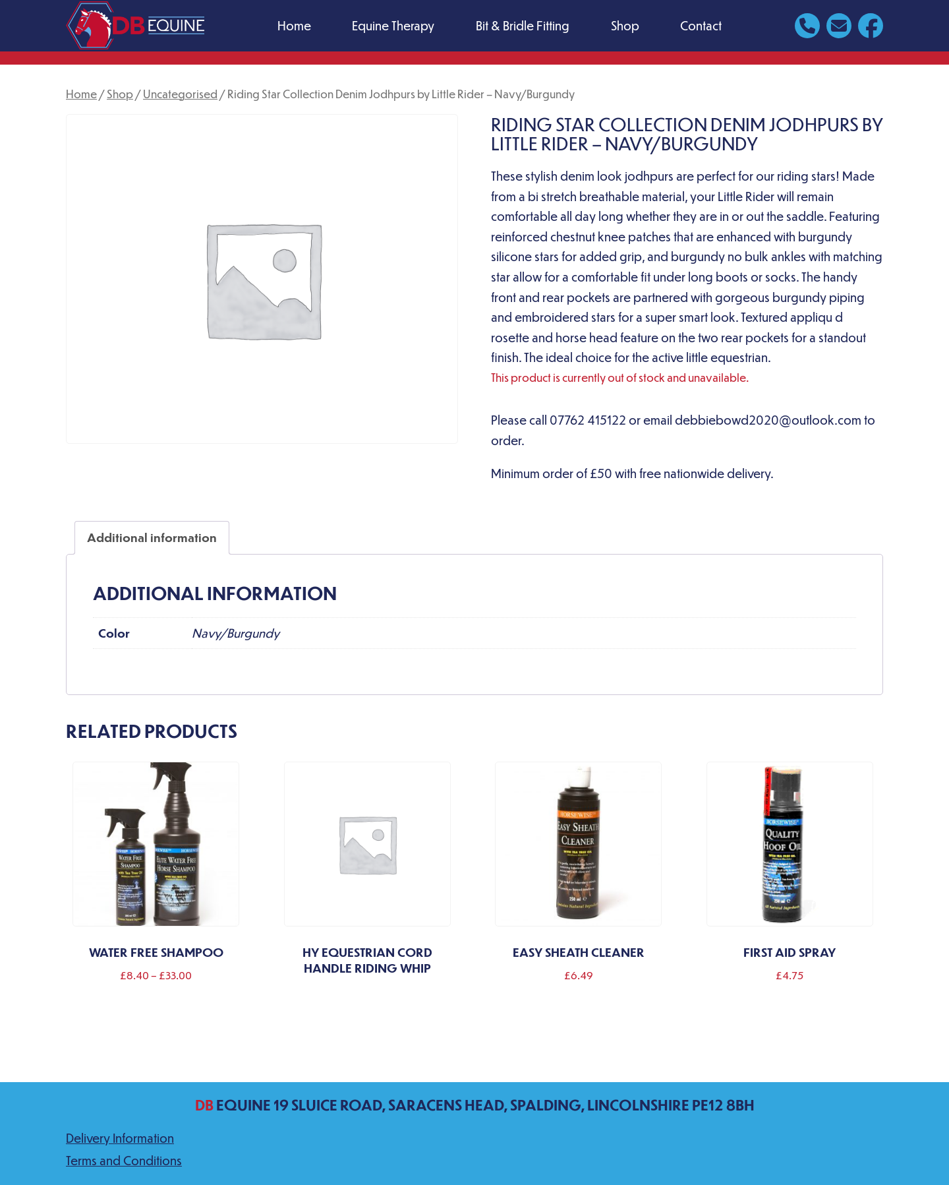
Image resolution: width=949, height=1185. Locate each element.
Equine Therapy (393, 25)
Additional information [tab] (152, 537)
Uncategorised (180, 93)
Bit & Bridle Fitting (522, 25)
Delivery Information (120, 1137)
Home (294, 25)
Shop (625, 25)
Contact (701, 25)
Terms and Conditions (124, 1160)
